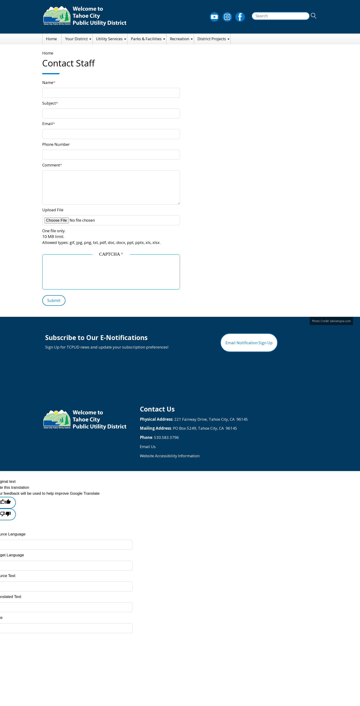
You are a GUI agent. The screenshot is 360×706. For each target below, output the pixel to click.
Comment (51, 165)
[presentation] (84, 273)
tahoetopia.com (340, 321)
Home (51, 38)
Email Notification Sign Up (249, 343)
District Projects (211, 38)
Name (47, 82)
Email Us (148, 448)
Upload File (52, 209)
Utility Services (109, 38)
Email (47, 123)
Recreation (179, 38)
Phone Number (56, 144)
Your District (76, 38)
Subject (49, 103)
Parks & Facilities (146, 38)
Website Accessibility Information (170, 457)
